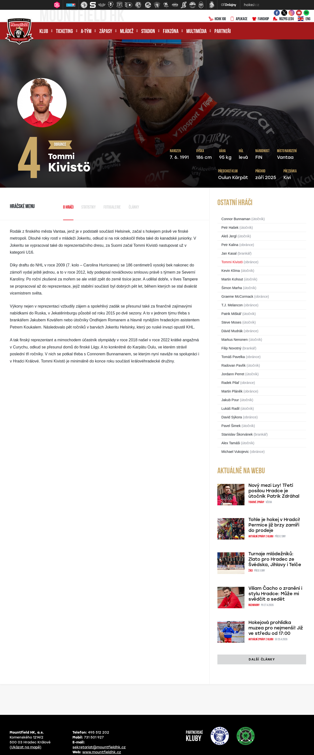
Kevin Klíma (230, 271)
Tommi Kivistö (232, 262)
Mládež (126, 31)
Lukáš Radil (230, 408)
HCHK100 (217, 19)
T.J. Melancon (232, 305)
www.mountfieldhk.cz (101, 752)
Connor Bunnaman (235, 219)
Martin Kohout (232, 279)
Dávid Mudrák (232, 331)
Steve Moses (231, 322)
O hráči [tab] (68, 207)
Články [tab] (134, 207)
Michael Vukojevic (235, 452)
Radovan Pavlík (233, 365)
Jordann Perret (232, 374)
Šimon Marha (231, 288)
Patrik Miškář (231, 314)
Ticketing (64, 31)
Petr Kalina (229, 245)
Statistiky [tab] (88, 207)
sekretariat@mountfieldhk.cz (99, 747)
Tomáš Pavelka (233, 357)
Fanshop (260, 19)
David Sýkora (231, 417)
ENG (304, 19)
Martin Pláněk (232, 391)
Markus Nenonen (234, 340)
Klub (43, 31)
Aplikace (238, 19)
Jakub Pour (230, 400)
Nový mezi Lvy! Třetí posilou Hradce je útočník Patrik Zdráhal (273, 491)
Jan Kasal (228, 253)
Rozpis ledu (283, 19)
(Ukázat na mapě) (25, 747)
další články (262, 659)
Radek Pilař (230, 383)
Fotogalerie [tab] (112, 207)
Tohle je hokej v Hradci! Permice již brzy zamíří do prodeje (274, 525)
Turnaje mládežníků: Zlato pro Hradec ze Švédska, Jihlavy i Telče (274, 559)
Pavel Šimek (231, 426)
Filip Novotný (231, 348)
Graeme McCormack (237, 296)
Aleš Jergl (228, 236)
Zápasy (105, 31)
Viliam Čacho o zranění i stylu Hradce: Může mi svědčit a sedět (275, 594)
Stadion (148, 31)
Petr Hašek (229, 228)
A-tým (86, 31)
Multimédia (196, 31)
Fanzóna (170, 31)
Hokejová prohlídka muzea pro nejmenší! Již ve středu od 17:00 (275, 628)
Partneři (222, 31)
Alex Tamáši (230, 443)
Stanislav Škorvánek (237, 434)
